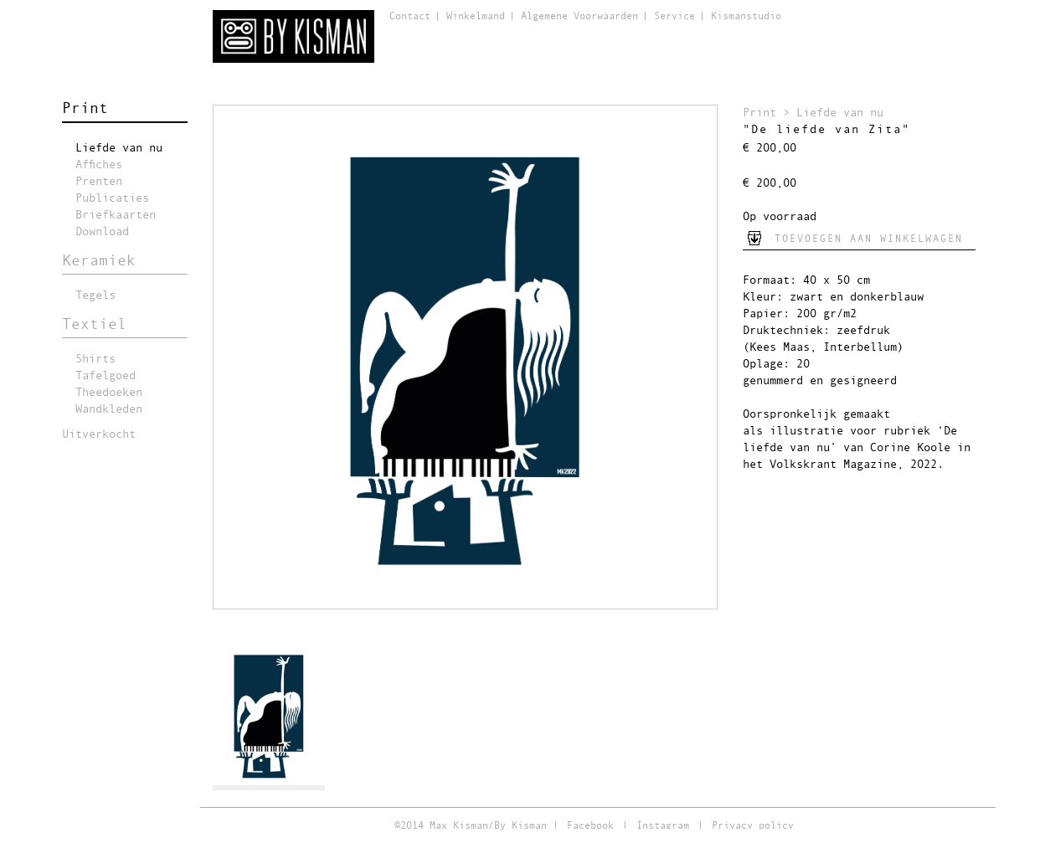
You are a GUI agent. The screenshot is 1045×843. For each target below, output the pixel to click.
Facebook (590, 826)
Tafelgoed (105, 376)
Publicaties (112, 198)
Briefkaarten (115, 215)
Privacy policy (753, 826)
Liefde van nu (118, 148)
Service (674, 17)
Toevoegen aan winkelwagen (869, 239)
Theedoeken (108, 392)
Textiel (94, 324)
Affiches (98, 165)
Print (85, 108)
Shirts (95, 359)
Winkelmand (475, 17)
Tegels (95, 295)
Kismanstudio (746, 17)
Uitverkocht (99, 434)
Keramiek (99, 261)
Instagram (662, 826)
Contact (409, 17)
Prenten (98, 182)
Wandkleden (108, 409)
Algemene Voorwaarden (579, 17)
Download (102, 232)
